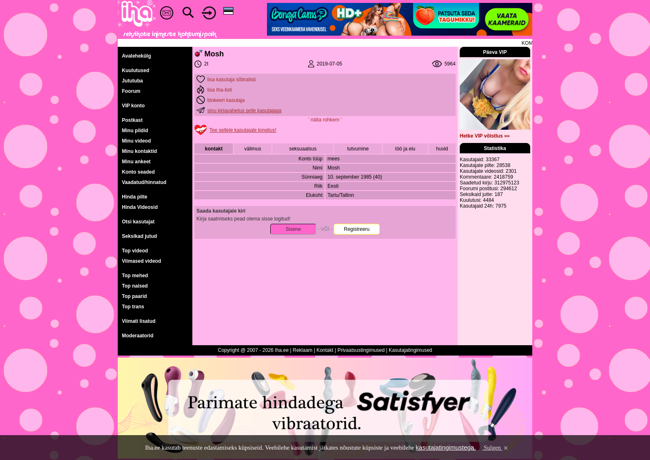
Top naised (135, 286)
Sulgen (495, 447)
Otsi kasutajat (138, 222)
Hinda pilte (134, 197)
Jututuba (132, 81)
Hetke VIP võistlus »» (485, 136)
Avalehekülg (136, 56)
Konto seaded (138, 172)
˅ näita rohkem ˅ (325, 120)
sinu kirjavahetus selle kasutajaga (244, 111)
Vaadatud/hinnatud (144, 182)
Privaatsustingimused (361, 350)
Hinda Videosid (140, 207)
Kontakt (324, 350)
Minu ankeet (136, 162)
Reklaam (302, 350)
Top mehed (135, 275)
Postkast (132, 120)
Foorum (131, 91)
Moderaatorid (137, 336)
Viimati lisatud (138, 321)
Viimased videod (141, 261)
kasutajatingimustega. (446, 447)
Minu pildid (135, 130)
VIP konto (133, 106)
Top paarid (134, 296)
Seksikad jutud (139, 236)
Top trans (133, 307)
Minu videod (136, 141)
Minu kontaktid (139, 151)
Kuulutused (135, 70)
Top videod (135, 251)
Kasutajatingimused (410, 350)
